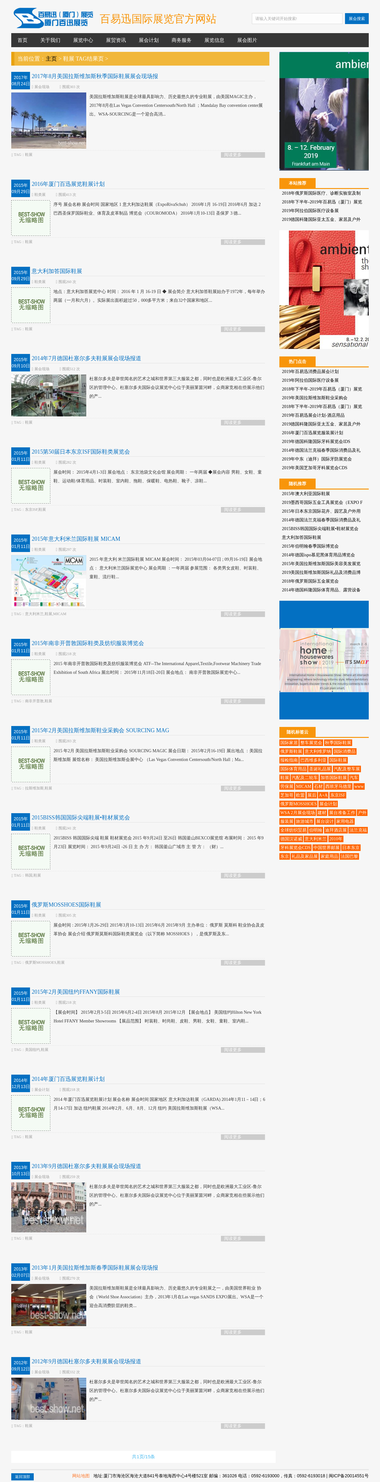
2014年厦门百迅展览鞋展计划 (68, 1079)
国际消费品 (345, 751)
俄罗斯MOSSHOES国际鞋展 (66, 905)
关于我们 (50, 40)
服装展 (286, 821)
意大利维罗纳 (318, 751)
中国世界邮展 (326, 847)
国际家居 (289, 742)
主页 (51, 59)
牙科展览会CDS (295, 847)
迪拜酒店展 (336, 830)
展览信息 (214, 40)
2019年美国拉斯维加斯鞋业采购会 (315, 397)
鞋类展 (40, 194)
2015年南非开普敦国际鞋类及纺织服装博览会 (88, 643)
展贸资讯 (116, 40)
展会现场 (41, 87)
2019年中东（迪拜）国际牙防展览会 (317, 459)
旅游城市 (304, 821)
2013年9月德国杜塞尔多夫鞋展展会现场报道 (86, 1166)
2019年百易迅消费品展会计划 (310, 371)
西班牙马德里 (338, 786)
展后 (312, 795)
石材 (318, 786)
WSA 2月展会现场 (297, 812)
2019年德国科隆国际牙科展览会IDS (316, 441)
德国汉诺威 (291, 839)
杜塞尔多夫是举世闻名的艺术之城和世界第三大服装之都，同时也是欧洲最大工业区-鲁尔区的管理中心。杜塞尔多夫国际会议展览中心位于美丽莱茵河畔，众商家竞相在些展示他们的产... (137, 388)
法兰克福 (358, 830)
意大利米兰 (316, 839)
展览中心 (83, 40)
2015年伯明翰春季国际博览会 (310, 546)
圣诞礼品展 (320, 769)
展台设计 (325, 821)
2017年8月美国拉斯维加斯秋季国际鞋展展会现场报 (95, 76)
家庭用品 (329, 856)
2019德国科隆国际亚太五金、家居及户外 (321, 219)
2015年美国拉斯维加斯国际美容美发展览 (321, 563)
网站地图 (81, 1475)
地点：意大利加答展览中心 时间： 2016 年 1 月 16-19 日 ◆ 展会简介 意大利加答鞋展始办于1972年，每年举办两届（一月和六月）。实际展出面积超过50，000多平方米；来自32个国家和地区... (138, 296)
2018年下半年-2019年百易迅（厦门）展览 (322, 202)
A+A (323, 795)
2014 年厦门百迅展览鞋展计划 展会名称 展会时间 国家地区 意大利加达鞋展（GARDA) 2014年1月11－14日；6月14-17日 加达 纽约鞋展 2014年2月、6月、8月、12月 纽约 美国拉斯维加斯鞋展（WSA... (138, 1104)
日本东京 (351, 847)
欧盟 (300, 795)
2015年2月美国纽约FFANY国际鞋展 (76, 992)
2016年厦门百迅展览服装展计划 (312, 432)
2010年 (335, 839)
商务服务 (182, 40)
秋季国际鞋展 (338, 742)
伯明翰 (315, 830)
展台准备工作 (342, 812)
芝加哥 (286, 795)
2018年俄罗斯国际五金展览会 (310, 581)
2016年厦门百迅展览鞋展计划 (68, 184)
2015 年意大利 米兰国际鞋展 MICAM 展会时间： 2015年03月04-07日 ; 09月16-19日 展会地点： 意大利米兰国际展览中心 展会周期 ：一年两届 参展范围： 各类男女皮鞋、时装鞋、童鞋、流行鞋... (136, 568)
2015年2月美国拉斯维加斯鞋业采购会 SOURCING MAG (100, 730)
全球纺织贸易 (293, 830)
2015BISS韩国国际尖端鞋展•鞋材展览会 (81, 817)
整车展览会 (311, 742)
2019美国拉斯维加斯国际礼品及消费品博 (321, 572)
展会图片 (247, 40)
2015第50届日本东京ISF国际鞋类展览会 (81, 452)
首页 (23, 40)
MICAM (303, 786)
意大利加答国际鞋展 (57, 271)
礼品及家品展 (305, 856)
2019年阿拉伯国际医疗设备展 (310, 210)
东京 (284, 856)
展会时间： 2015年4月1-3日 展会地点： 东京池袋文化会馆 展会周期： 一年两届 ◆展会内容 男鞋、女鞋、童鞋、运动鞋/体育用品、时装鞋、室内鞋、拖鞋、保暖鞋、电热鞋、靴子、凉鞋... (136, 476)
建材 (322, 812)
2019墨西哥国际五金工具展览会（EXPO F (322, 502)
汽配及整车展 (347, 769)
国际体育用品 (293, 769)
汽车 (353, 777)
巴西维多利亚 (313, 760)
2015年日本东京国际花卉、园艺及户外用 (321, 511)
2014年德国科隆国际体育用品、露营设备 (321, 590)
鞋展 (284, 777)
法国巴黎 (349, 856)
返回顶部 (22, 1477)
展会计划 (149, 40)
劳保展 (286, 786)
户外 (362, 812)
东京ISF (337, 795)
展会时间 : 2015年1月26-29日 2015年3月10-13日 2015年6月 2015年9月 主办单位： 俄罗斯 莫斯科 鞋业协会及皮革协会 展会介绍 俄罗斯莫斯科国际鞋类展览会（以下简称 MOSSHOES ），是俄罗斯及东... (137, 929)
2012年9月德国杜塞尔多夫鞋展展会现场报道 (86, 1361)
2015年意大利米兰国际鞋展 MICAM (76, 539)
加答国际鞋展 (334, 777)
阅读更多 (233, 154)
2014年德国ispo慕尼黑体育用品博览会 (318, 555)
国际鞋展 (338, 760)
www (359, 786)
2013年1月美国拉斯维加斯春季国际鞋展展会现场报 (95, 1268)
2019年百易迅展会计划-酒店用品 (313, 415)
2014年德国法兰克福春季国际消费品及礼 (321, 450)
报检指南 (289, 760)
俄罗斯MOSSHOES (298, 804)
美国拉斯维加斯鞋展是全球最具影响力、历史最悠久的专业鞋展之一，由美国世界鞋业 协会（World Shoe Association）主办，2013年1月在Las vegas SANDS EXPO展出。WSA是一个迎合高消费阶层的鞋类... (137, 1297)
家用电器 (345, 821)
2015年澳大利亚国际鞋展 (306, 493)
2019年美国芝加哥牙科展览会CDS (314, 467)
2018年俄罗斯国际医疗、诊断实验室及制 (321, 193)
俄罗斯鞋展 (291, 751)
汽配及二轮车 (305, 777)
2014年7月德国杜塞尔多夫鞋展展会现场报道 (86, 358)
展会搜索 (357, 18)
